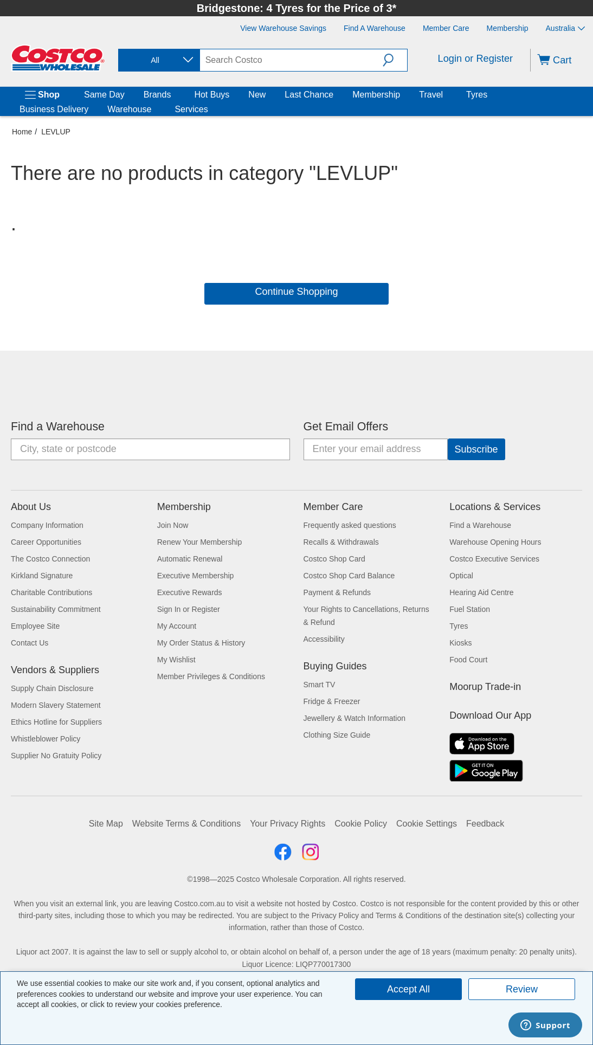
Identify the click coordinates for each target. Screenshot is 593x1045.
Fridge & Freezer (332, 701)
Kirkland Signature (42, 575)
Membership (376, 94)
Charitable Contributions (51, 592)
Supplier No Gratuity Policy (56, 755)
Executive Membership (195, 575)
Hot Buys (211, 94)
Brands (157, 94)
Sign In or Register (188, 609)
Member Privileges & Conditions (211, 676)
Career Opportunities (46, 542)
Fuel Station (469, 609)
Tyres (476, 94)
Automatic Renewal (190, 558)
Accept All (408, 989)
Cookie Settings (426, 823)
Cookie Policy (360, 823)
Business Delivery (54, 109)
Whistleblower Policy (45, 738)
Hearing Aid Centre (481, 592)
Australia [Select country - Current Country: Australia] (565, 28)
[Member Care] (446, 28)
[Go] (476, 449)
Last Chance (309, 94)
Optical (461, 575)
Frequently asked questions (350, 525)
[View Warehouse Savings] (283, 28)
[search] (291, 60)
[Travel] (445, 94)
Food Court (468, 659)
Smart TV (320, 684)
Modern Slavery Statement (56, 705)
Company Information (47, 525)
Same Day (104, 94)
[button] (395, 60)
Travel (431, 94)
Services (191, 109)
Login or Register (475, 58)
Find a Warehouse (58, 426)
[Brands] (173, 94)
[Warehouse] (153, 109)
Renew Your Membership (199, 542)
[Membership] (507, 28)
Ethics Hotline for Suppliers (56, 722)
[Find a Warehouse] (374, 28)
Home (22, 131)
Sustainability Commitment (56, 609)
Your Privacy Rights (287, 823)
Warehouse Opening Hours (495, 542)
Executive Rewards (189, 592)
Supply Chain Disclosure (52, 688)
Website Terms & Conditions (186, 823)
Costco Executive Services (494, 558)
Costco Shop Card (334, 558)
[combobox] (158, 60)
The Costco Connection (50, 558)
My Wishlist (176, 659)
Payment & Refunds (337, 592)
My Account (176, 626)
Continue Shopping (296, 291)
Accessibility (324, 639)
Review (522, 989)
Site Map (106, 823)
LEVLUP (55, 131)
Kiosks (460, 642)
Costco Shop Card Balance (349, 575)
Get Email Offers (346, 426)
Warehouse (129, 109)
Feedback (485, 823)
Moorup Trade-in (485, 686)
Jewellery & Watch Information (355, 718)
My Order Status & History (201, 642)
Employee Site (35, 626)
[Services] (210, 109)
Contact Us (29, 642)
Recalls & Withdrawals (341, 542)
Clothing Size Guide (337, 735)
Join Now (173, 525)
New (257, 94)
